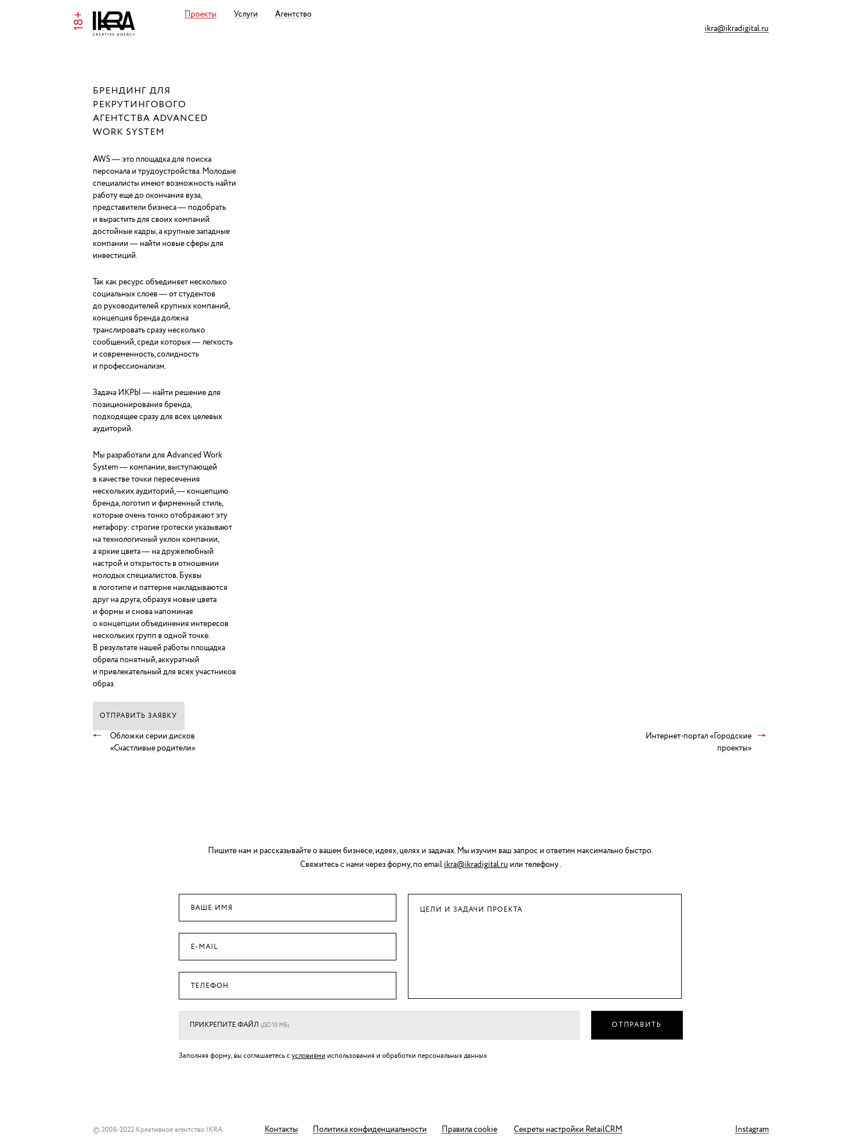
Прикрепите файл (239, 1025)
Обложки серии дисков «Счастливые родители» (152, 742)
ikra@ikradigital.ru (737, 29)
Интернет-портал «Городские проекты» (699, 742)
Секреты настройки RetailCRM (568, 1130)
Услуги (261, 14)
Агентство (308, 14)
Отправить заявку (138, 716)
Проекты (216, 14)
